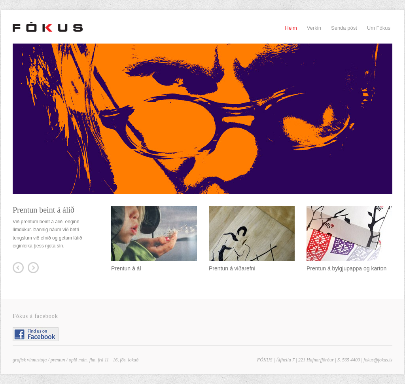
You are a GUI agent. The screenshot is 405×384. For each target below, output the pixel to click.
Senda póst (344, 28)
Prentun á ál (126, 268)
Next (33, 267)
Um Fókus (378, 28)
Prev (18, 267)
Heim (291, 28)
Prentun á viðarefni (232, 268)
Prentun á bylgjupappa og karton (346, 268)
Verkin (314, 28)
